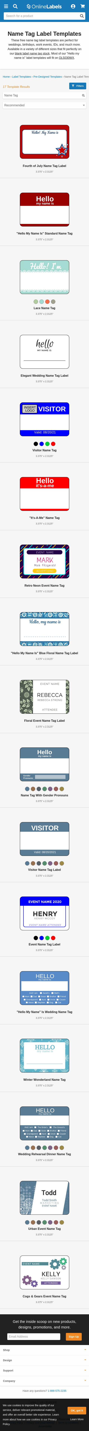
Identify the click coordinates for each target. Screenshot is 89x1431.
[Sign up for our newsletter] (33, 1336)
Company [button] (9, 1380)
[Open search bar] (15, 6)
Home (6, 76)
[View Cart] (83, 6)
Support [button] (8, 1370)
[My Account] (73, 6)
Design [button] (7, 1360)
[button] (5, 6)
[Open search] (82, 16)
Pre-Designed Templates (47, 76)
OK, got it (77, 1410)
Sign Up (74, 1336)
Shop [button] (6, 1350)
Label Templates (21, 76)
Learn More (77, 1419)
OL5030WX (66, 57)
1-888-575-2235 (57, 1390)
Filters (78, 85)
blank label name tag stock (32, 53)
